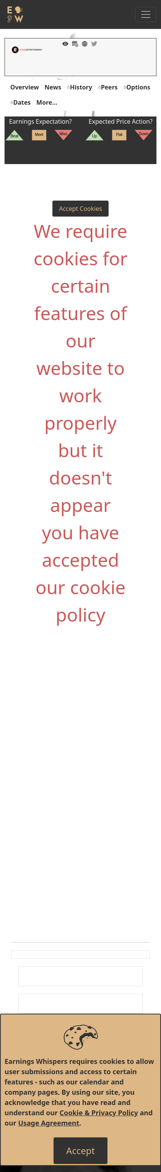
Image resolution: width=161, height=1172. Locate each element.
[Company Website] (82, 43)
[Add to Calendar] (73, 43)
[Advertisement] (80, 716)
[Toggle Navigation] (145, 14)
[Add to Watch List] (63, 43)
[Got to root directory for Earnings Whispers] (14, 14)
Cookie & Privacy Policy (99, 1112)
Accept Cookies (80, 208)
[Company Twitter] (92, 43)
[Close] (80, 1150)
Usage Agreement (48, 1122)
